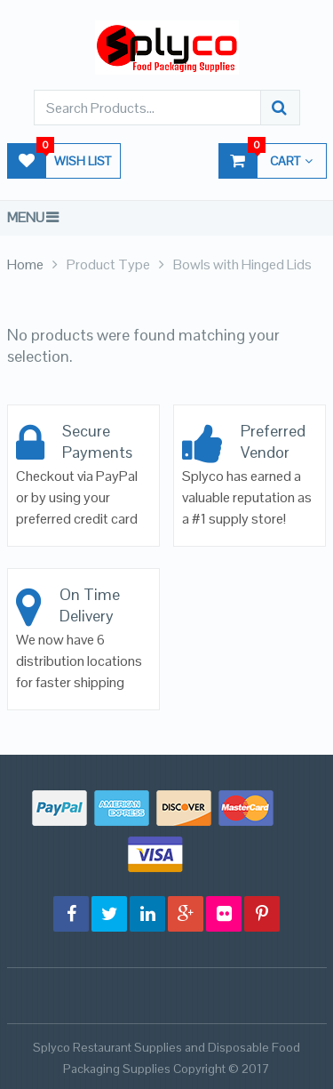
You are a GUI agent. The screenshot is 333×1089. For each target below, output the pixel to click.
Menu (25, 217)
